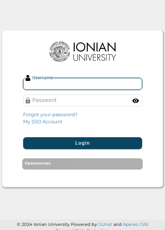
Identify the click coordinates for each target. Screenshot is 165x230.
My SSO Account (43, 121)
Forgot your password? (50, 114)
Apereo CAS (135, 224)
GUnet (105, 224)
